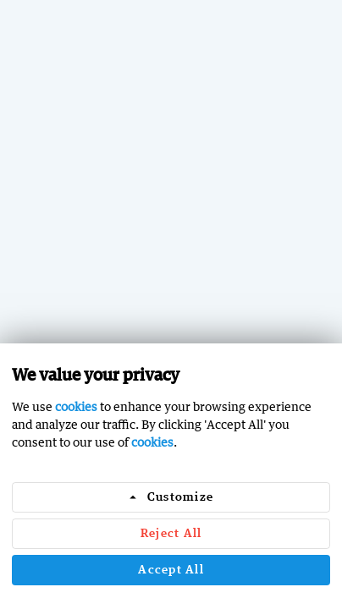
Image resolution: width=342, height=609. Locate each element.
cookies (76, 406)
